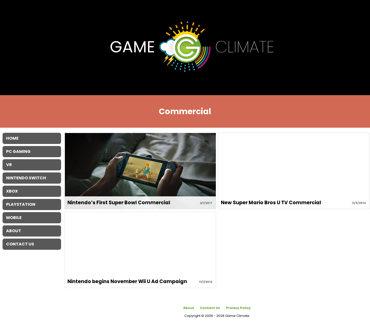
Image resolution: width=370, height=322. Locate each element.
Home (12, 138)
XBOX (12, 191)
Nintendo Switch (26, 178)
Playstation (20, 204)
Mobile (14, 218)
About (188, 308)
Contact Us (210, 308)
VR (9, 165)
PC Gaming (18, 151)
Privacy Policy (238, 308)
